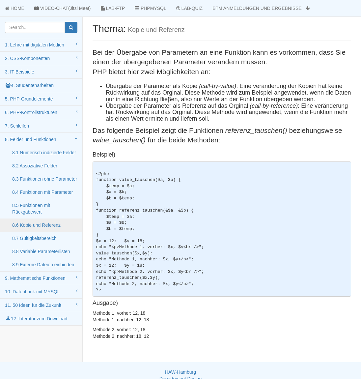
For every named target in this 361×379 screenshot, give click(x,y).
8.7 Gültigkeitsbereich (34, 238)
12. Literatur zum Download (36, 318)
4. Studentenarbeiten (29, 85)
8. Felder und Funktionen (41, 139)
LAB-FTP (113, 8)
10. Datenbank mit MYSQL (41, 291)
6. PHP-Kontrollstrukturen (41, 112)
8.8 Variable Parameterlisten (41, 251)
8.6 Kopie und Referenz (36, 225)
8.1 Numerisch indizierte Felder (44, 152)
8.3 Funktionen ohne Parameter (44, 179)
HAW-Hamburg (180, 372)
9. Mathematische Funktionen (41, 278)
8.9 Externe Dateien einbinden (43, 264)
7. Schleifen (41, 126)
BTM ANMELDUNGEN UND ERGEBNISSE (261, 8)
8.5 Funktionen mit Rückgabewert (31, 209)
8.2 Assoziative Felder (34, 165)
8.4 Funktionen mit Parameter (42, 192)
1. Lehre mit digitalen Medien (41, 44)
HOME (14, 8)
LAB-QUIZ (189, 8)
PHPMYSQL (150, 8)
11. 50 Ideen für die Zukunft (41, 305)
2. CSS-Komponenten (41, 58)
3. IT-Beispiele (41, 71)
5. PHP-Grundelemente (41, 99)
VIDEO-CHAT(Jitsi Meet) (62, 8)
